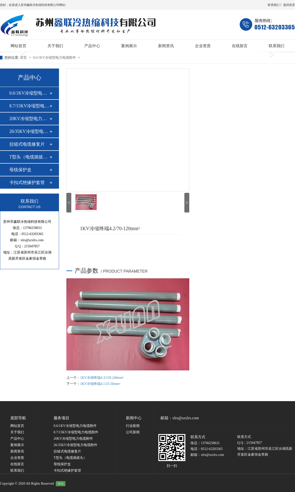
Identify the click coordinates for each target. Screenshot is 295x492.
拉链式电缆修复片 (27, 144)
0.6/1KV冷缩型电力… (29, 93)
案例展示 (129, 46)
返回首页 (289, 5)
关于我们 (55, 46)
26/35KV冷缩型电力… (29, 131)
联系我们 (274, 5)
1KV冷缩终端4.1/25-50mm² (100, 384)
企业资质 (203, 46)
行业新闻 (133, 426)
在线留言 (240, 46)
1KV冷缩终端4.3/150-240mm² (102, 378)
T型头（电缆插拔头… (29, 157)
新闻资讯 (166, 46)
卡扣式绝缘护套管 (27, 182)
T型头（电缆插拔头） (70, 458)
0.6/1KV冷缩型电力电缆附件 (55, 57)
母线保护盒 (20, 169)
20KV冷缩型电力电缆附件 (73, 438)
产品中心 (92, 46)
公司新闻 (133, 432)
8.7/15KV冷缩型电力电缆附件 (76, 432)
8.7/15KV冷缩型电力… (29, 105)
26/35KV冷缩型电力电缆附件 (75, 445)
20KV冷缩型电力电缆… (29, 118)
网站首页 (18, 46)
